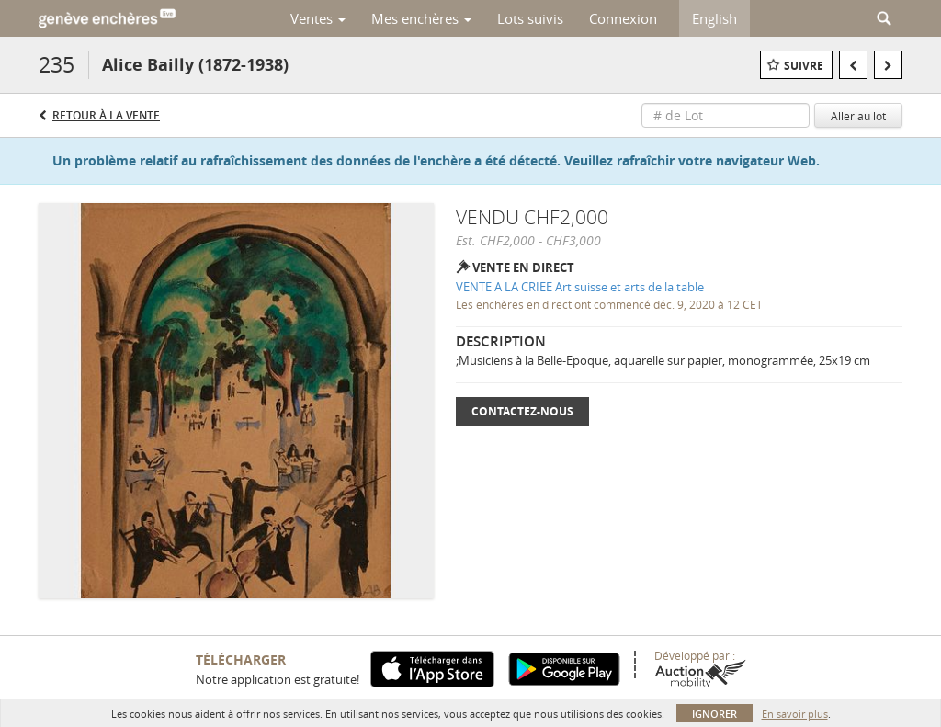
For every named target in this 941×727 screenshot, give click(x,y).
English (714, 18)
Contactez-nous (522, 411)
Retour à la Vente (106, 115)
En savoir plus (795, 714)
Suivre (803, 66)
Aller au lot (858, 115)
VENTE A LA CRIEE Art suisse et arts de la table (580, 286)
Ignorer (714, 714)
